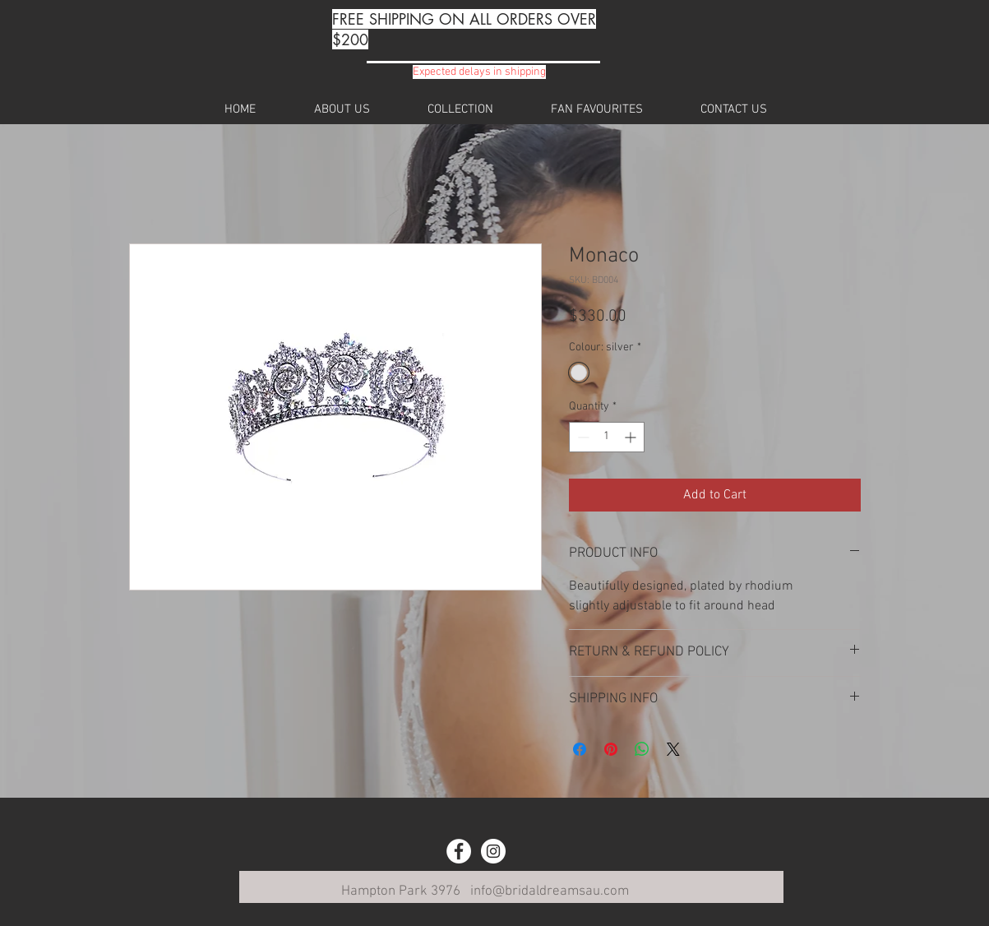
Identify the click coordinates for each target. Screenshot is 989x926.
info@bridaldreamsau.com (549, 891)
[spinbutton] (607, 437)
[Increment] (632, 437)
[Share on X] (673, 749)
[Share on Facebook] (579, 749)
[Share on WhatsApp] (642, 749)
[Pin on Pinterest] (611, 749)
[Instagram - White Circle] (493, 851)
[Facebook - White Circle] (458, 851)
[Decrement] (581, 437)
